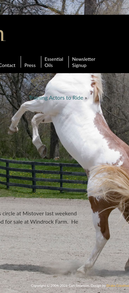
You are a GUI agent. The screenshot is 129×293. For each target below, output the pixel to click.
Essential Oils (54, 62)
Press (30, 62)
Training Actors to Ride (56, 97)
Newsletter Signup (83, 62)
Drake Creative (118, 285)
